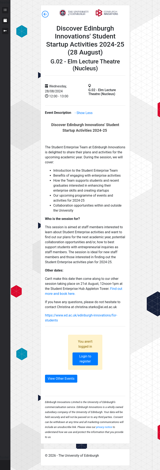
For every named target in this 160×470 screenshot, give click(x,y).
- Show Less (83, 113)
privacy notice (104, 427)
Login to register (85, 358)
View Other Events (61, 379)
